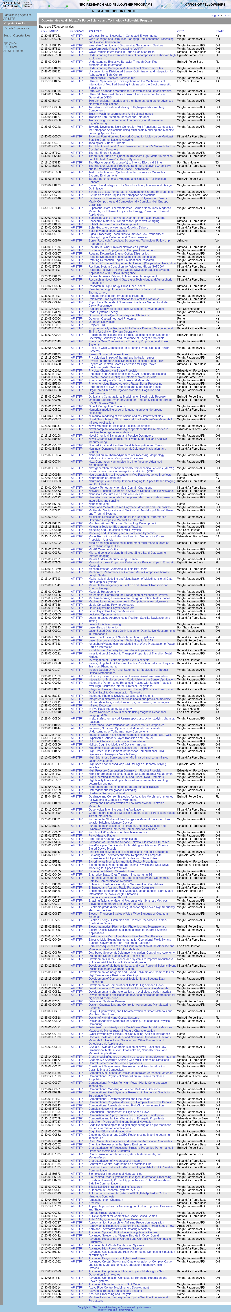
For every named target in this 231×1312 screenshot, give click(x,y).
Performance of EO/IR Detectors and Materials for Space (125, 386)
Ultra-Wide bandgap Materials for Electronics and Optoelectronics (130, 90)
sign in (216, 15)
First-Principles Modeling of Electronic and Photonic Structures (128, 851)
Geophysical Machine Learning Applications (116, 809)
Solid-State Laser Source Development (113, 224)
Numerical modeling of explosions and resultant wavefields (126, 416)
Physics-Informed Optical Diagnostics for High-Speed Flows (126, 360)
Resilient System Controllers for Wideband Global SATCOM (126, 266)
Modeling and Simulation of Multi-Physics (115, 529)
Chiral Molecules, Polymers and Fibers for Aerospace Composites (130, 1141)
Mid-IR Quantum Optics (103, 549)
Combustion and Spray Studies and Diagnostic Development (127, 1115)
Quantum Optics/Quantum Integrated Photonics (119, 315)
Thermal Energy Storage (104, 152)
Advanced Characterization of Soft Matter (115, 1284)
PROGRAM (76, 31)
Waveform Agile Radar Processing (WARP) (116, 48)
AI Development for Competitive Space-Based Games (123, 1216)
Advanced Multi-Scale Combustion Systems (116, 1245)
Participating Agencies (17, 14)
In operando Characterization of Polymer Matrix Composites (126, 725)
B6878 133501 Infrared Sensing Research (115, 1186)
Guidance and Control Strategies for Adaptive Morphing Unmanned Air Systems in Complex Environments (131, 798)
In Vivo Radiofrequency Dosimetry (110, 708)
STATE (219, 31)
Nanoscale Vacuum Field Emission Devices (116, 494)
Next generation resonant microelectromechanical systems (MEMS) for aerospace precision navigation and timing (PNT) (131, 470)
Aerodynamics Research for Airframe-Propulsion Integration (126, 1222)
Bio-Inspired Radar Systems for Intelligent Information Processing (130, 1177)
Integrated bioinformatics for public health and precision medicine (130, 699)
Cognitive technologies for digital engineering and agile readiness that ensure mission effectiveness (130, 1126)
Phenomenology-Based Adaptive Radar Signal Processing (125, 383)
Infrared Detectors (100, 705)
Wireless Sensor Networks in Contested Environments (123, 35)
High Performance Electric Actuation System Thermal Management (131, 773)
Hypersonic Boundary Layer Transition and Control (121, 738)
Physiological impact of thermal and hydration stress (121, 357)
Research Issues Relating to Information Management (123, 276)
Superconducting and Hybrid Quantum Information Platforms (127, 217)
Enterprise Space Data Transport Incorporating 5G (120, 874)
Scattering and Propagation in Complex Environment (122, 250)
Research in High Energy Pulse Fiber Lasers (117, 286)
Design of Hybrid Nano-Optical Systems (114, 1017)
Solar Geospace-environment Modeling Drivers (118, 227)
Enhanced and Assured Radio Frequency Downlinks (121, 887)
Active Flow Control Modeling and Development (119, 1287)
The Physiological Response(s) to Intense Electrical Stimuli (126, 162)
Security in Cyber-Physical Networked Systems (118, 247)
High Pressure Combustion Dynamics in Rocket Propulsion (126, 770)
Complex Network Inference (106, 1108)
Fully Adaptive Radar (102, 835)
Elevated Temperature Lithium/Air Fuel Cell (116, 903)
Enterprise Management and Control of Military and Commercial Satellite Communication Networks (129, 879)
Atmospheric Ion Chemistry (106, 1199)
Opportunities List (15, 23)
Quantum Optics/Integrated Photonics (112, 318)
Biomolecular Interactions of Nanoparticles (115, 1173)
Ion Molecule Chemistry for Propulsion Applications (121, 650)
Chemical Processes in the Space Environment (118, 1144)
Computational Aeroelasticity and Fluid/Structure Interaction (126, 1105)
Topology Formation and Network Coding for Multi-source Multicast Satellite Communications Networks (131, 138)
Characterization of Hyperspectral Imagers (115, 1160)
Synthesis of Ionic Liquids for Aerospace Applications (122, 195)
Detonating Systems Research (108, 1001)
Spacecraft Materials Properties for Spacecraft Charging (124, 221)
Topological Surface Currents (107, 143)
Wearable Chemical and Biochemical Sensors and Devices (126, 45)
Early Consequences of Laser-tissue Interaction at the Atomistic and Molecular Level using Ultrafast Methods (131, 948)
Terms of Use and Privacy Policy (115, 1310)
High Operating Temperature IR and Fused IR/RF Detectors (126, 777)
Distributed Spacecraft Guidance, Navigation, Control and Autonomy (132, 952)
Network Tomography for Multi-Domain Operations (120, 487)
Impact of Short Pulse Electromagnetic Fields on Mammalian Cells (130, 734)
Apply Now (10, 43)
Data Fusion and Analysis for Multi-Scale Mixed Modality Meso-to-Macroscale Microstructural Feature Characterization (130, 1029)
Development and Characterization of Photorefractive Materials (128, 988)
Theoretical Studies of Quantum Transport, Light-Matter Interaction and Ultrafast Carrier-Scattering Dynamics (131, 157)
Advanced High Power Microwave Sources (116, 1248)
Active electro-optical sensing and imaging (115, 1290)
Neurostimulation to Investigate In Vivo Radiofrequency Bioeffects (130, 474)
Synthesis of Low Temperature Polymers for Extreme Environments (131, 191)
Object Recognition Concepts (107, 406)
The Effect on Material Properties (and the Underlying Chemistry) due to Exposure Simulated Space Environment (130, 167)
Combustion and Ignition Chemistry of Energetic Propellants (126, 1118)
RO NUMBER (49, 31)
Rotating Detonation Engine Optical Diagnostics (119, 253)
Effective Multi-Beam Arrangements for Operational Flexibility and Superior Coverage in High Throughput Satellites (130, 941)
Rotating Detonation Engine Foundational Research (121, 260)
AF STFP (9, 18)
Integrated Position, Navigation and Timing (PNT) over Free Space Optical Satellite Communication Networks (131, 691)
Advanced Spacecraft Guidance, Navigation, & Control (123, 1232)
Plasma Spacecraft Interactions (108, 354)
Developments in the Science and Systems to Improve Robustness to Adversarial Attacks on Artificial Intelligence (131, 961)
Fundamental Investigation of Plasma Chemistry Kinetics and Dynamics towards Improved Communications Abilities (127, 827)
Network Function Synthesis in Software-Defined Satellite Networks (131, 490)
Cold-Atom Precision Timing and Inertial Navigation (121, 1121)
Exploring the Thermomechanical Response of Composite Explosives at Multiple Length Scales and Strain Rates (125, 857)
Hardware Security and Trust (107, 793)
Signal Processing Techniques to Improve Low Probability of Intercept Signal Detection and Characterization (126, 235)
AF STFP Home (13, 50)
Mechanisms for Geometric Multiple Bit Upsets (118, 568)
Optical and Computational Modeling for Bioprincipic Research (128, 396)
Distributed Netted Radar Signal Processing (116, 955)
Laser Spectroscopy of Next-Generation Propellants (121, 637)
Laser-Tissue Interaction (104, 627)
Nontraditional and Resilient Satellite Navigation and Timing (126, 445)
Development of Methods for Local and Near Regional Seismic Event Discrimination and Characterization (132, 967)
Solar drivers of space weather (108, 230)
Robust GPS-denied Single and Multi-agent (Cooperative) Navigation (132, 263)
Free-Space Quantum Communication (113, 838)
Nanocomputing (99, 503)
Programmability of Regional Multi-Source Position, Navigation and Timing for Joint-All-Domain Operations (131, 330)
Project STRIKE (99, 325)
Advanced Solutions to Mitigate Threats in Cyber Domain (124, 1235)
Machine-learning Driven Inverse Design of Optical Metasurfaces (129, 598)
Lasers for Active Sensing (105, 624)
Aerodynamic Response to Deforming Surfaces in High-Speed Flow (131, 1225)
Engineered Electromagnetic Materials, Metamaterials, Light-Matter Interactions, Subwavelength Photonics (131, 892)
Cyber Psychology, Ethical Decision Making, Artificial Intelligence (129, 1033)
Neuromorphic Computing (105, 477)
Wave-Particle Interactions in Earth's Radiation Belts (121, 51)
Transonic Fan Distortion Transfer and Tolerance (119, 117)
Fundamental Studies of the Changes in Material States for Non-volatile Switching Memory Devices (129, 821)
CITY (180, 31)
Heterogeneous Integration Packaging (113, 790)
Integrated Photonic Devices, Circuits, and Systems (121, 695)
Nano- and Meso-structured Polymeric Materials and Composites (130, 507)
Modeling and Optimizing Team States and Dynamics (122, 533)
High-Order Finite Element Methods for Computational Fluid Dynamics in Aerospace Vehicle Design (126, 752)
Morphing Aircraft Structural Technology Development (122, 523)
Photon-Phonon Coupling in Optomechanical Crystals (122, 377)
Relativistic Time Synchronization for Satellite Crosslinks (124, 299)
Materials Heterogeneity (104, 591)
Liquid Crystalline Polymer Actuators (111, 604)
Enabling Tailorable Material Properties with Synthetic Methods (128, 900)
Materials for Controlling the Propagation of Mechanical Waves (128, 594)
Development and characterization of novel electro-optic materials (130, 991)
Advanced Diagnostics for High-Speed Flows (117, 1258)
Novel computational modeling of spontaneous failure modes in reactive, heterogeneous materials (128, 431)
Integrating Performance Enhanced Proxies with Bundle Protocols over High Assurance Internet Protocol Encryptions (130, 684)
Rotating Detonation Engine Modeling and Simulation (122, 256)
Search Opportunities (17, 28)
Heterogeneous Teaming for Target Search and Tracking (124, 786)
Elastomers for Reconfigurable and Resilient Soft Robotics (125, 936)
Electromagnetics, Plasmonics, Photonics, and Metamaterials (127, 926)
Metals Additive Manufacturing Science (113, 559)
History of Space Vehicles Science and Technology (121, 747)
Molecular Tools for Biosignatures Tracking (115, 526)
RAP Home (10, 47)
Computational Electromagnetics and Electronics (119, 1098)
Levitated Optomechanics (105, 614)
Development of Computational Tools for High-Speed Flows (126, 985)
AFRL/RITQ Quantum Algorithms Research (116, 1219)
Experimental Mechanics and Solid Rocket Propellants (123, 861)
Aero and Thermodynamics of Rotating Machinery (120, 1229)
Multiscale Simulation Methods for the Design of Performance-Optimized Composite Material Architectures (128, 518)
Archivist (94, 1203)
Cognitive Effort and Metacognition (110, 1131)
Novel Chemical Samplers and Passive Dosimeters (121, 435)
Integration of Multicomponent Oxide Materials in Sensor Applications (132, 679)
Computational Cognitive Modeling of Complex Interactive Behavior (131, 1102)
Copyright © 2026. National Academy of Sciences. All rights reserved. (115, 1307)
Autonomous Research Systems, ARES (114, 1190)
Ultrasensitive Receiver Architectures (112, 77)
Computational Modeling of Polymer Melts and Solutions (124, 1089)
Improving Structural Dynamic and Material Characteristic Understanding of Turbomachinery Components (125, 730)
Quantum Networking (102, 321)
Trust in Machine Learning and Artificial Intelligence (121, 113)
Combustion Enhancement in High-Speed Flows (119, 1111)
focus (226, 15)
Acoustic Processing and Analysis (110, 1294)
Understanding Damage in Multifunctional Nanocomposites (126, 68)
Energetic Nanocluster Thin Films (110, 897)
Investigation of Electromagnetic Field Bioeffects (119, 660)
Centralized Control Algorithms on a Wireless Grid (120, 1163)
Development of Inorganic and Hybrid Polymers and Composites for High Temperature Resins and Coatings (131, 974)
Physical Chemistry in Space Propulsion (114, 370)
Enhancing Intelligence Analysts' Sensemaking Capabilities (126, 884)
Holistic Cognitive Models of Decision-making (117, 744)
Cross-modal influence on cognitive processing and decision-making (132, 1056)
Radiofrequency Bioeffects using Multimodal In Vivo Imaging (127, 308)
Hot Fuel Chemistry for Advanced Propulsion (117, 741)
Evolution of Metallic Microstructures (111, 871)
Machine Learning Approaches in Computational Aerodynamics (128, 601)
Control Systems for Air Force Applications (115, 1063)
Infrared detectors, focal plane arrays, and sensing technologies (129, 702)
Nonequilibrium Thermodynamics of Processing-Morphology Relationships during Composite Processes (126, 457)
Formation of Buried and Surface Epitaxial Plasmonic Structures (129, 842)
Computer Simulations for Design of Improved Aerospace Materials (131, 1072)
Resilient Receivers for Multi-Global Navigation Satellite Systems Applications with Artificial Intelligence (129, 271)
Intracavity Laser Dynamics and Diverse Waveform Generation (128, 676)
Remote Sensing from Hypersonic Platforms (116, 295)
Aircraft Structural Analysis (105, 1212)
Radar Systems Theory (103, 312)
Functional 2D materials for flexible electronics (118, 832)
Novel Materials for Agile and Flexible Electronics (119, 425)
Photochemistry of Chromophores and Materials (119, 380)
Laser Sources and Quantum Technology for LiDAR (121, 640)
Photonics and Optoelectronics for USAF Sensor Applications (127, 373)
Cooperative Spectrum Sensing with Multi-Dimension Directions (129, 1059)
